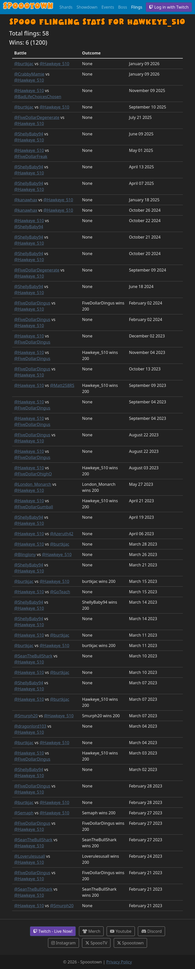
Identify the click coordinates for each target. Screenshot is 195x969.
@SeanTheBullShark (33, 656)
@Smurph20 (26, 716)
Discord (151, 931)
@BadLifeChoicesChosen (37, 96)
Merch (91, 931)
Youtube (121, 931)
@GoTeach (60, 592)
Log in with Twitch (169, 7)
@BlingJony (25, 554)
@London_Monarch (32, 484)
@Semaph (24, 813)
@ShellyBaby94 (28, 134)
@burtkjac (24, 63)
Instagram (63, 943)
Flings (136, 7)
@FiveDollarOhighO (33, 474)
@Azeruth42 (61, 533)
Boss (122, 7)
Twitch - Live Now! (52, 931)
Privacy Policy (119, 962)
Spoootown (130, 943)
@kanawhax (25, 200)
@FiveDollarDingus (32, 303)
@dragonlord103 (30, 726)
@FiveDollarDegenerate (36, 117)
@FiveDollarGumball (33, 507)
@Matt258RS (62, 385)
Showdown (86, 7)
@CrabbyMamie (29, 74)
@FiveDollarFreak (30, 156)
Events (108, 7)
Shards (65, 7)
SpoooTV (96, 943)
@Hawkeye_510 (54, 63)
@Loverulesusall (29, 856)
